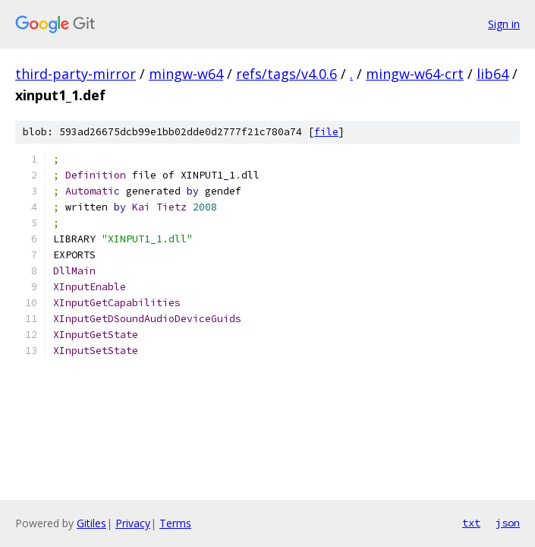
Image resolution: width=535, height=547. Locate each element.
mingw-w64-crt (415, 74)
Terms (175, 523)
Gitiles (91, 523)
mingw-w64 (186, 74)
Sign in (504, 24)
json (508, 523)
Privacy (132, 523)
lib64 (492, 74)
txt (471, 523)
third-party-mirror (75, 74)
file (326, 131)
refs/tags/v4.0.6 (286, 74)
